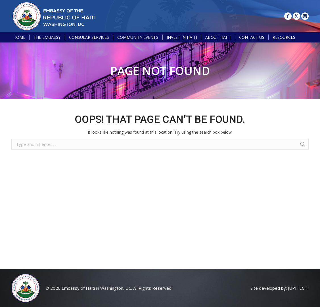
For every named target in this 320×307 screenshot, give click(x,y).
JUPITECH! (298, 288)
